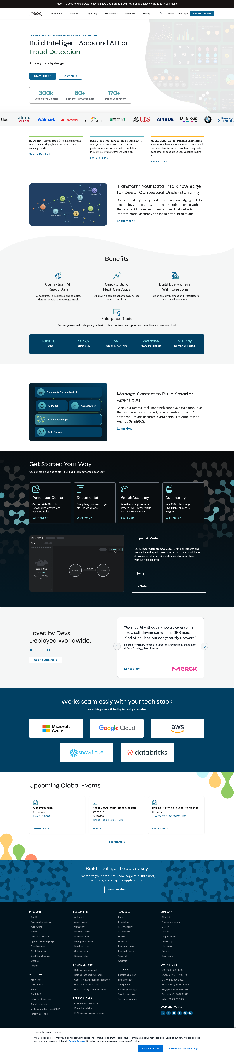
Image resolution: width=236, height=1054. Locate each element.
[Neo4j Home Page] (36, 13)
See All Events (117, 842)
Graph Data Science (40, 956)
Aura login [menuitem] (183, 13)
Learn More (173, 517)
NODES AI (123, 941)
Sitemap (57, 1036)
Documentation (82, 936)
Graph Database (39, 951)
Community (79, 927)
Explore (141, 586)
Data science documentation (88, 975)
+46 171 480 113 (179, 975)
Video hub (123, 956)
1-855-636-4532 (174, 970)
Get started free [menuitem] (202, 13)
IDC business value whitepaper (89, 1013)
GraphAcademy (81, 951)
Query (140, 573)
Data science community (86, 970)
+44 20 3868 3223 (175, 980)
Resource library (126, 946)
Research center (126, 951)
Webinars (122, 961)
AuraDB (34, 917)
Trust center (168, 956)
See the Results (38, 154)
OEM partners (125, 984)
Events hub (123, 922)
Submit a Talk (159, 161)
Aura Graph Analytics (41, 922)
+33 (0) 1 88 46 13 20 (180, 984)
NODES (122, 936)
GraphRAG (36, 994)
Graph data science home (86, 984)
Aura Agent (36, 927)
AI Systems (36, 980)
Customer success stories (87, 1003)
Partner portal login (127, 989)
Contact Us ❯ (169, 965)
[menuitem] (57, 13)
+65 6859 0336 (181, 989)
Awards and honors (171, 922)
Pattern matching (39, 1014)
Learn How (124, 428)
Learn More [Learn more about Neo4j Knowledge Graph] (125, 221)
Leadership (167, 941)
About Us (166, 917)
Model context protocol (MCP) (45, 1009)
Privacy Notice (44, 1036)
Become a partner (127, 975)
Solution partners (126, 994)
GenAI (34, 989)
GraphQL (35, 961)
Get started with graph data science (92, 980)
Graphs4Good (169, 936)
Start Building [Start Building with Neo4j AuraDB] (117, 889)
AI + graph (79, 917)
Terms (32, 1036)
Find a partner (125, 980)
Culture (165, 931)
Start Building (44, 76)
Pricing (34, 966)
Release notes (81, 956)
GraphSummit (124, 931)
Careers (166, 927)
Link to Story (133, 668)
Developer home (82, 931)
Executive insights (83, 1008)
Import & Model (147, 538)
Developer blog (81, 946)
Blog (120, 917)
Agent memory (81, 922)
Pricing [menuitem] (146, 13)
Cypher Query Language (42, 941)
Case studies (37, 984)
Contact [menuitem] (170, 13)
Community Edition (40, 936)
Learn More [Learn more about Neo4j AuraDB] (70, 76)
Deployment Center (83, 941)
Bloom (34, 931)
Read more (170, 3)
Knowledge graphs (40, 1004)
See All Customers (45, 660)
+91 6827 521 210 (176, 999)
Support (166, 951)
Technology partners (128, 999)
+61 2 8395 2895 (180, 994)
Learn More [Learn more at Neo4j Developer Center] (39, 517)
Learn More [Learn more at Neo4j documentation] (83, 517)
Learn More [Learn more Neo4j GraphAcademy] (128, 517)
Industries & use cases (41, 999)
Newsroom (167, 946)
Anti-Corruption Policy (40, 1039)
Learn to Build (98, 158)
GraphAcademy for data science (90, 989)
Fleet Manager (38, 946)
